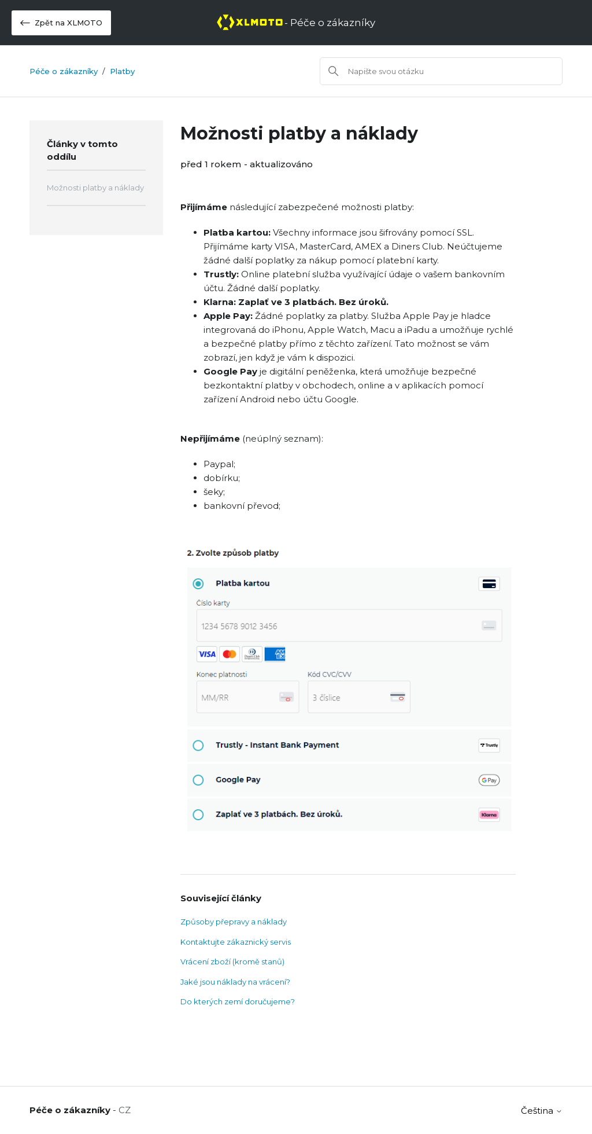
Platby (122, 71)
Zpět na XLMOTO (61, 22)
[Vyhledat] (441, 71)
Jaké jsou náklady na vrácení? (235, 981)
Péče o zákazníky (63, 71)
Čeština (542, 1110)
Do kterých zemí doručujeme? (237, 1001)
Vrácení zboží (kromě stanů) (232, 961)
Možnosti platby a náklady (95, 187)
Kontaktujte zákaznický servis (235, 941)
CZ (125, 1109)
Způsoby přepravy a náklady (233, 921)
